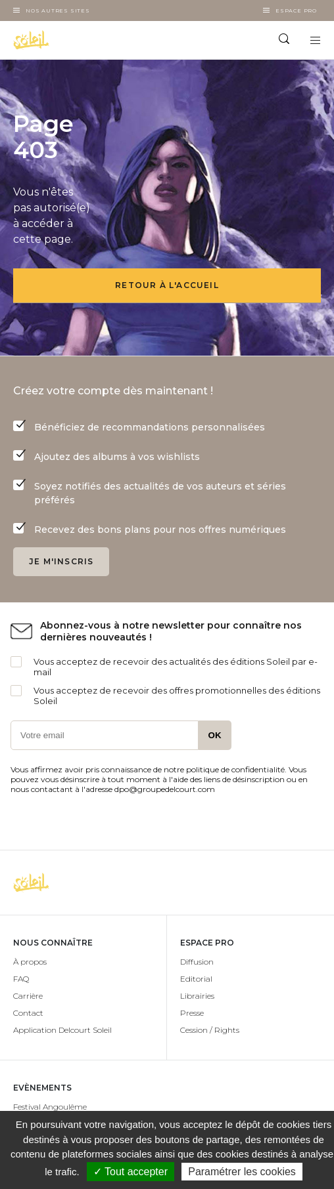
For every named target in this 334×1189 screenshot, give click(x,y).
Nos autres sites (58, 10)
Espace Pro (296, 10)
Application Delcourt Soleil (62, 1030)
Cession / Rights (209, 1030)
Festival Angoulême (50, 1107)
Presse (192, 1013)
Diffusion (197, 962)
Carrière (28, 996)
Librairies (197, 996)
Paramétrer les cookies (242, 1171)
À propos (30, 962)
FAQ (21, 979)
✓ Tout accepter (130, 1171)
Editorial (196, 979)
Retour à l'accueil (167, 285)
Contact (28, 1013)
